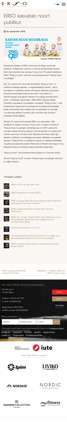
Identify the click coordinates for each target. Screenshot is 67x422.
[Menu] (63, 4)
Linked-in (5, 335)
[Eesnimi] (10, 322)
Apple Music (49, 332)
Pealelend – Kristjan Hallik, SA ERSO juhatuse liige (51, 272)
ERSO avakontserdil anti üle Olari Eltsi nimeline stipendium (32, 210)
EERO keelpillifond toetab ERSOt (26, 193)
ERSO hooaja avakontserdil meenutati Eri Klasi (14, 272)
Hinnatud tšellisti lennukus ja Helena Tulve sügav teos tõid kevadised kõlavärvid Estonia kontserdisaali (35, 237)
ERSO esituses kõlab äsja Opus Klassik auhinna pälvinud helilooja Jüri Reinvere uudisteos (36, 202)
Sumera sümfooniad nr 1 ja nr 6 (25, 227)
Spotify (37, 332)
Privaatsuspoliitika (34, 335)
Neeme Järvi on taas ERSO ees (25, 184)
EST (57, 4)
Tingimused (18, 335)
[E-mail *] (44, 322)
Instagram (5, 332)
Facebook (17, 332)
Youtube (28, 332)
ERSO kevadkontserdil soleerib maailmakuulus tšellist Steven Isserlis (35, 245)
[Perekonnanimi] (27, 322)
